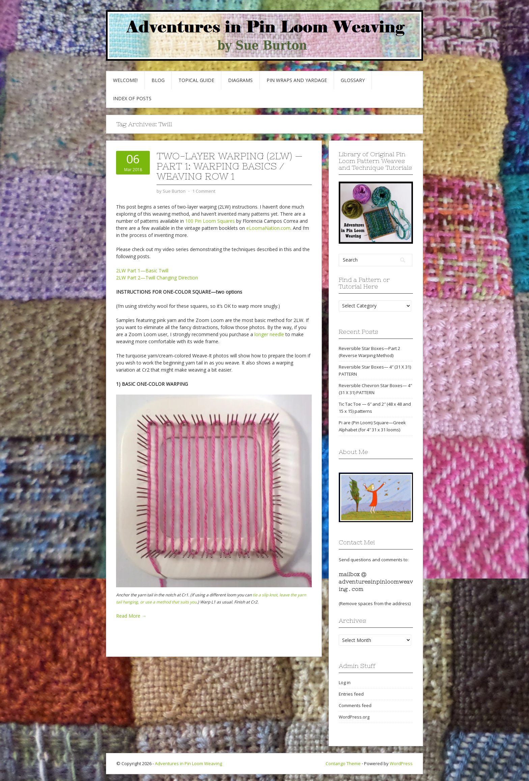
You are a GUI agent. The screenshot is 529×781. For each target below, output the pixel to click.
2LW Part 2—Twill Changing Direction (157, 277)
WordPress (401, 763)
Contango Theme (343, 763)
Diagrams (240, 80)
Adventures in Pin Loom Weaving (188, 763)
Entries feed (351, 694)
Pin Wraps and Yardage (297, 80)
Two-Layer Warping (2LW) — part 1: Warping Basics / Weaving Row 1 (230, 166)
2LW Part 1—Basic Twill (142, 270)
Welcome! (125, 80)
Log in (345, 682)
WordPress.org (354, 717)
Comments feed (355, 705)
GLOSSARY (353, 80)
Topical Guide (196, 80)
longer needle (269, 334)
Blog (158, 80)
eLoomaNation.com (268, 228)
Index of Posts (132, 98)
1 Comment (203, 191)
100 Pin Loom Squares (210, 221)
